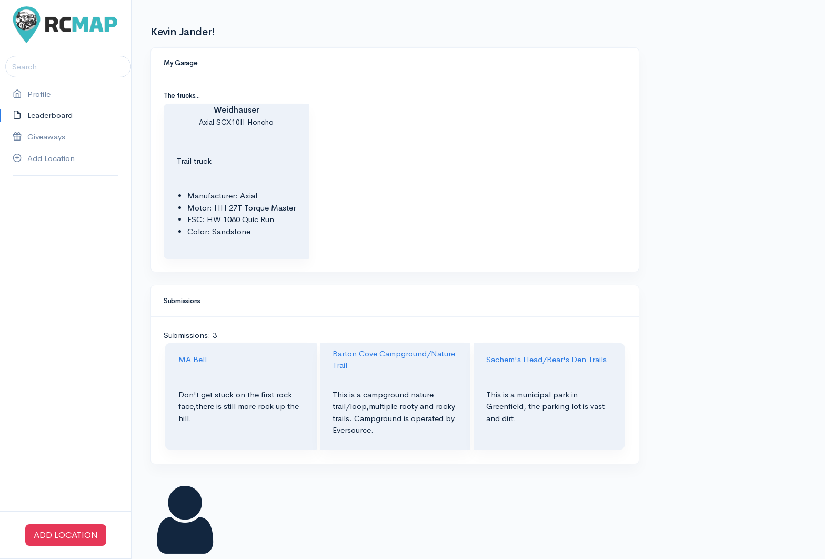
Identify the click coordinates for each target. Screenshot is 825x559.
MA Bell (192, 359)
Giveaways (39, 137)
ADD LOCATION (66, 535)
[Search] (68, 66)
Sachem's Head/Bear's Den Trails (546, 359)
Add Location (44, 158)
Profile (32, 94)
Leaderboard (43, 115)
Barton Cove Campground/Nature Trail (394, 359)
